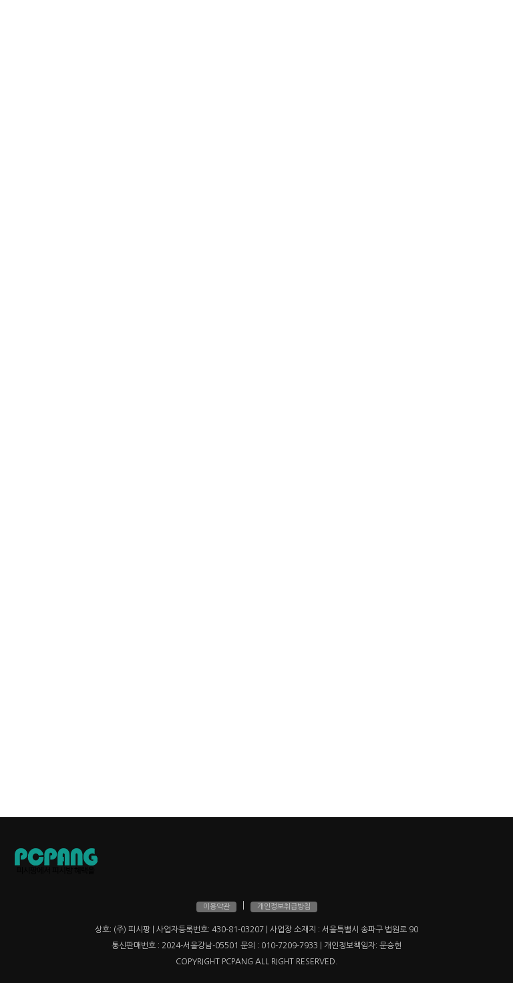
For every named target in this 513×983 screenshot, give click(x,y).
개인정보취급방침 (284, 906)
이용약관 (216, 906)
